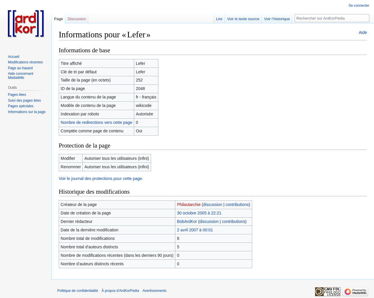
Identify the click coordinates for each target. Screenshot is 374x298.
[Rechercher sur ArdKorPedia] (332, 18)
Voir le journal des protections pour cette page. (101, 178)
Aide (363, 32)
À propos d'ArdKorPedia (120, 291)
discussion (212, 204)
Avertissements (155, 291)
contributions (237, 204)
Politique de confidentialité (77, 291)
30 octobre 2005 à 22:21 (199, 213)
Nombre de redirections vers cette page (96, 122)
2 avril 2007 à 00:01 (195, 230)
